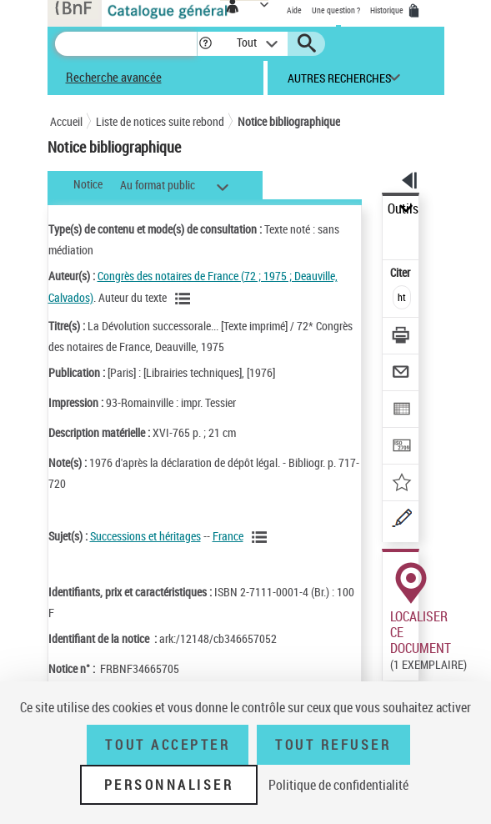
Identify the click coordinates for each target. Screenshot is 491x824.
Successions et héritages (145, 536)
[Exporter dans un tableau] (401, 411)
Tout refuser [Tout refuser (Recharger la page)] (333, 745)
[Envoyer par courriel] (401, 374)
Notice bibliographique (289, 121)
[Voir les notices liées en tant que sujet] (262, 537)
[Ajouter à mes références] (401, 484)
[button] (205, 44)
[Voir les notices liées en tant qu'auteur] (185, 299)
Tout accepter (167, 745)
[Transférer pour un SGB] (401, 447)
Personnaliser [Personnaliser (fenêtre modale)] (169, 785)
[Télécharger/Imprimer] (401, 337)
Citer (401, 272)
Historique (387, 10)
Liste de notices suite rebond (160, 121)
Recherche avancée (114, 76)
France (228, 536)
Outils (403, 209)
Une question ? (336, 10)
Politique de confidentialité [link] (338, 785)
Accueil (66, 121)
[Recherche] (126, 44)
